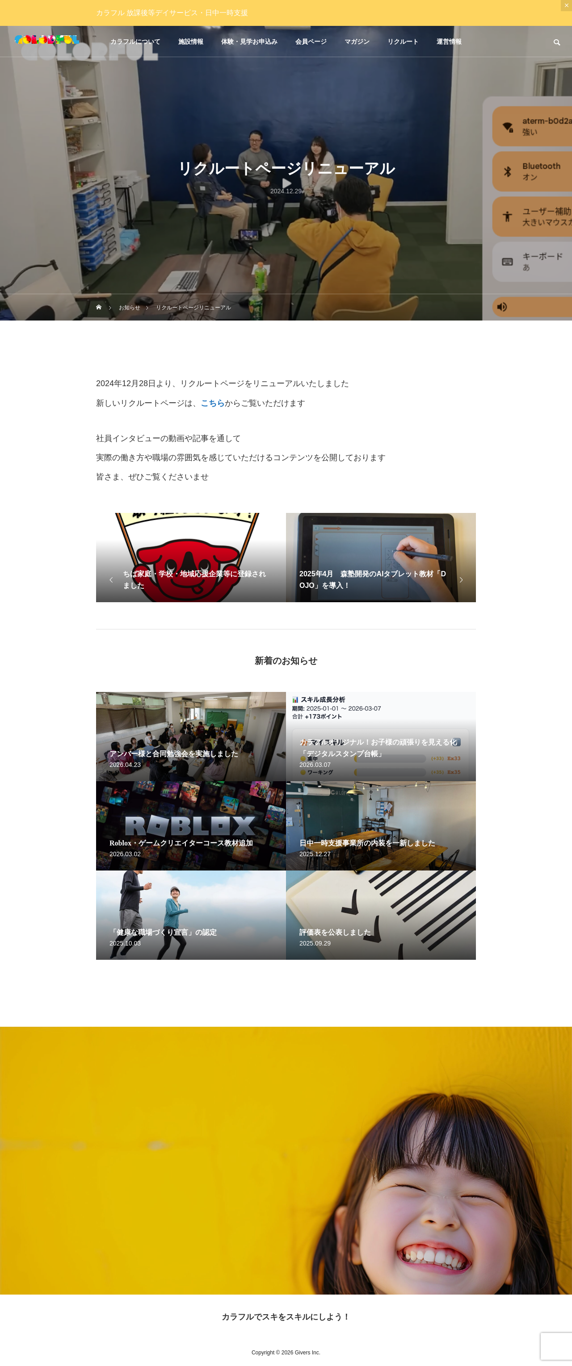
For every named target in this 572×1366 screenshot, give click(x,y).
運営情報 (449, 41)
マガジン (357, 41)
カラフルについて (135, 41)
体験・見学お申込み (249, 41)
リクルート (403, 41)
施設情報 (190, 41)
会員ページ (311, 41)
